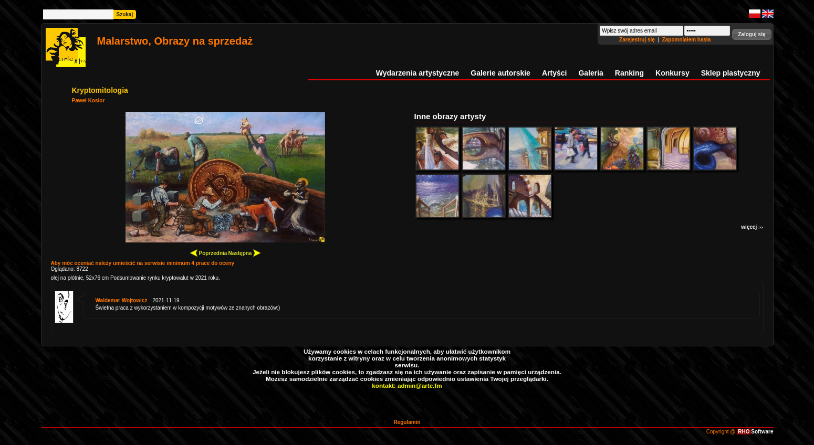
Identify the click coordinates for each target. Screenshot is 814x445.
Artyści (554, 73)
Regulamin (406, 422)
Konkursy (672, 73)
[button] (751, 34)
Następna (244, 252)
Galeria (590, 73)
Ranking (629, 73)
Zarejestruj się (637, 40)
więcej (752, 227)
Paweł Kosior (88, 100)
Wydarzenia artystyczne (417, 73)
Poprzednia (208, 252)
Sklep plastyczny (730, 73)
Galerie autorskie (500, 73)
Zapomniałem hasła (686, 40)
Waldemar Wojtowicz (122, 300)
